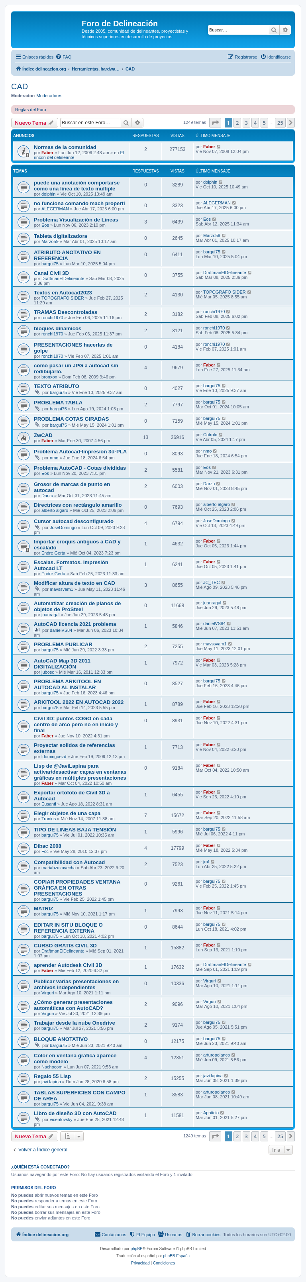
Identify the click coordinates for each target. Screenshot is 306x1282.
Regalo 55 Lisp (52, 1076)
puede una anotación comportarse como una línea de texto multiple (77, 186)
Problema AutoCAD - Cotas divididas (80, 468)
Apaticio (211, 1112)
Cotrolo (210, 434)
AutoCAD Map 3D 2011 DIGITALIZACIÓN (62, 664)
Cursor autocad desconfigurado (74, 521)
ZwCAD (43, 435)
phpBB (137, 1249)
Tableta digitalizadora (60, 236)
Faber (47, 152)
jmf (206, 861)
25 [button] (280, 122)
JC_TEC (211, 582)
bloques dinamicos (57, 328)
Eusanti (48, 804)
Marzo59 (50, 241)
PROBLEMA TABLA (58, 403)
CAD (19, 86)
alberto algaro (54, 510)
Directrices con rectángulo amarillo (78, 505)
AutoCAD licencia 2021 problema (75, 624)
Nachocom (52, 1066)
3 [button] (246, 122)
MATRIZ (43, 909)
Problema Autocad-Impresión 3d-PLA (80, 452)
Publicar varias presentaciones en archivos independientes (76, 984)
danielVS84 (61, 630)
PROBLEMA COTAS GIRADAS (71, 419)
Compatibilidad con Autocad (69, 862)
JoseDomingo (63, 527)
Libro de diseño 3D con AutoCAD (75, 1113)
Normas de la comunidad (65, 147)
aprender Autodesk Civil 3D (68, 965)
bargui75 (50, 263)
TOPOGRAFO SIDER (62, 298)
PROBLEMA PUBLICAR (63, 644)
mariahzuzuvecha (58, 867)
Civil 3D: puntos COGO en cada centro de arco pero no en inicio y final (76, 724)
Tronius (48, 818)
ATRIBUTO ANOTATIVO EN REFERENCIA (67, 255)
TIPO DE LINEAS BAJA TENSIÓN (75, 830)
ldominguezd (53, 756)
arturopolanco (216, 1055)
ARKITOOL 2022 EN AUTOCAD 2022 (79, 702)
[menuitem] (63, 57)
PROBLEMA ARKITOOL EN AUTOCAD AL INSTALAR (67, 684)
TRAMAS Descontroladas (65, 312)
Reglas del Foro (30, 109)
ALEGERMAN (55, 208)
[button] (215, 122)
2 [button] (237, 122)
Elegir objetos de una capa (67, 813)
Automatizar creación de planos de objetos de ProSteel (77, 606)
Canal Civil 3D (51, 273)
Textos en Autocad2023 (63, 293)
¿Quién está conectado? (40, 1166)
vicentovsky (61, 1119)
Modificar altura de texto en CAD (74, 583)
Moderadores (50, 95)
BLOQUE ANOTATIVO (61, 1039)
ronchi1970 (52, 317)
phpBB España (176, 1256)
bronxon (49, 376)
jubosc (47, 672)
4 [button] (255, 122)
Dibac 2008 (47, 846)
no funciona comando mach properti (79, 203)
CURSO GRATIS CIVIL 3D (65, 946)
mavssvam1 (61, 589)
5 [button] (264, 122)
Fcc (45, 851)
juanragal (50, 614)
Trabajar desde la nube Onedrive (74, 1023)
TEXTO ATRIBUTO (56, 386)
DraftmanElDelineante (62, 278)
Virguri (47, 992)
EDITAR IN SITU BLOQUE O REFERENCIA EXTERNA (68, 928)
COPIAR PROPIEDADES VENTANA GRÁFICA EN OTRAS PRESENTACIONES (77, 888)
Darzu (47, 495)
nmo (54, 457)
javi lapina (51, 1081)
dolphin (48, 194)
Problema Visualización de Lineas (76, 220)
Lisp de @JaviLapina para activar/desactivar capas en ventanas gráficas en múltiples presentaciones (80, 772)
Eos (45, 225)
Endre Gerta (53, 553)
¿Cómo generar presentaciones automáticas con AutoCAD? (73, 1005)
